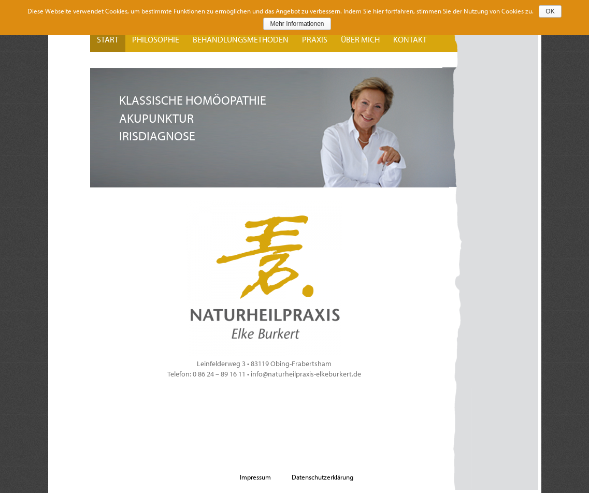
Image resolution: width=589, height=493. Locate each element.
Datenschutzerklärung (322, 477)
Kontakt (410, 39)
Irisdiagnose (157, 135)
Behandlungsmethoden (241, 39)
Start (108, 39)
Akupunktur (156, 118)
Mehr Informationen (297, 23)
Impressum (255, 477)
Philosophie (155, 39)
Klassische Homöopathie (192, 100)
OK (549, 11)
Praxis (314, 39)
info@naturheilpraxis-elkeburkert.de (306, 374)
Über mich (360, 39)
